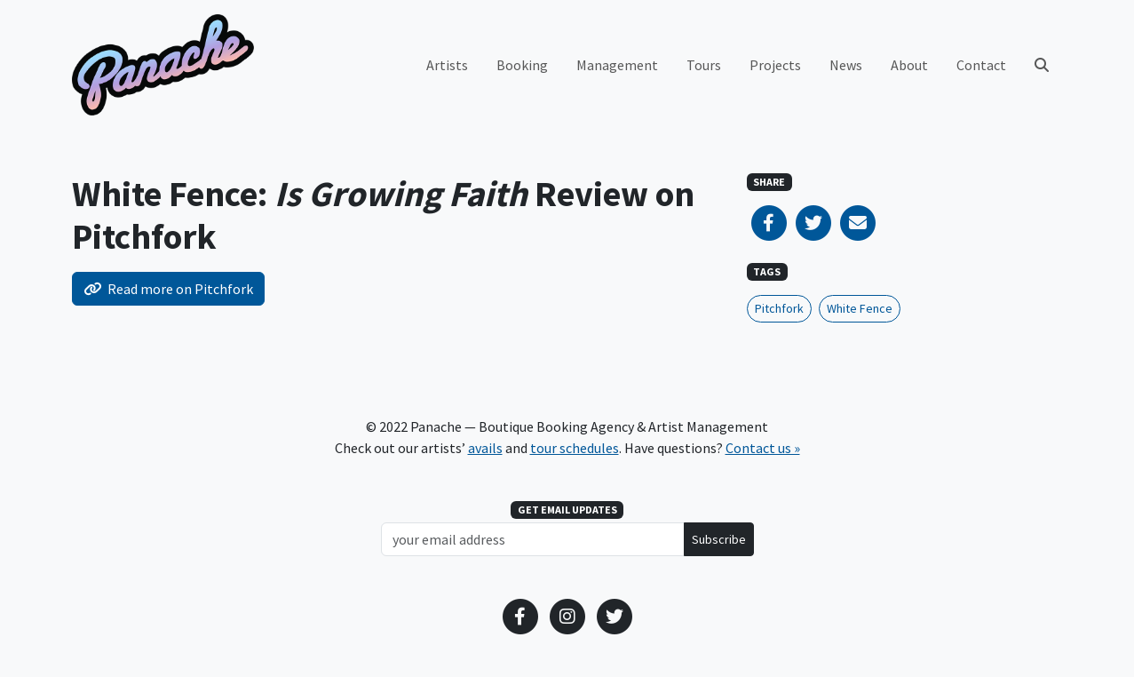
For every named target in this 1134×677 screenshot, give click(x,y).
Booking (522, 65)
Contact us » (763, 448)
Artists (447, 65)
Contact (981, 65)
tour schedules (574, 448)
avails (485, 448)
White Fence (859, 308)
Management (617, 65)
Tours (703, 65)
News (845, 65)
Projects (775, 65)
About (909, 65)
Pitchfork (779, 308)
